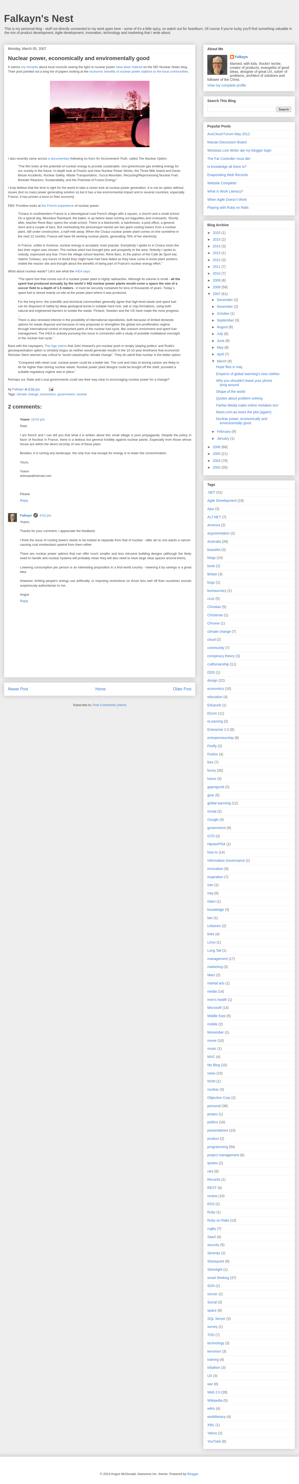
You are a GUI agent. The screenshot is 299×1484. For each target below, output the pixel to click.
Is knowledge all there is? (226, 167)
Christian (214, 607)
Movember (215, 1032)
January (223, 438)
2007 (217, 294)
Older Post (182, 689)
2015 (217, 239)
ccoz (211, 599)
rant (210, 1171)
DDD (211, 672)
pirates (212, 1114)
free (210, 762)
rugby (211, 1229)
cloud (211, 639)
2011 (217, 267)
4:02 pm (45, 515)
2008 (217, 287)
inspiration (215, 877)
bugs (211, 582)
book (211, 566)
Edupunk (214, 705)
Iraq (210, 893)
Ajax (210, 509)
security (213, 1245)
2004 (217, 461)
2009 (217, 280)
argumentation (218, 533)
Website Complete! (222, 183)
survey (212, 1327)
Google (213, 820)
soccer (212, 1294)
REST (212, 1188)
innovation (215, 869)
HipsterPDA (216, 844)
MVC (211, 1057)
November (225, 307)
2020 (217, 233)
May (220, 347)
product (213, 1139)
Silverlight (215, 1270)
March (222, 361)
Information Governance (226, 860)
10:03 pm (38, 419)
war (210, 1384)
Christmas (215, 615)
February (224, 431)
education (215, 697)
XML (211, 1425)
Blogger (192, 1474)
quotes (212, 1163)
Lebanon (214, 926)
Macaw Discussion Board (226, 142)
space (212, 1310)
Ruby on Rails (218, 1220)
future (211, 779)
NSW (211, 1081)
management (217, 959)
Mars (211, 975)
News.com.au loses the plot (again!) (244, 412)
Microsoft (214, 1008)
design (212, 680)
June (221, 341)
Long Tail (214, 951)
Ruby (211, 1212)
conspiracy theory (221, 656)
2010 (217, 273)
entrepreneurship (220, 738)
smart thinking (218, 1278)
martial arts (215, 983)
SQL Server (216, 1319)
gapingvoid (215, 787)
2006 (217, 447)
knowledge (215, 910)
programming (217, 1147)
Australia (214, 541)
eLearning (215, 721)
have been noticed (129, 67)
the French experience (58, 206)
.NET (211, 492)
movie (212, 1041)
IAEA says (82, 271)
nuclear (81, 394)
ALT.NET (214, 517)
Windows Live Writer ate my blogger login (239, 150)
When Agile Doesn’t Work (227, 200)
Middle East (216, 1016)
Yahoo (212, 1433)
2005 (217, 454)
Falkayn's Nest (39, 18)
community (215, 648)
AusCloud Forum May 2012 (228, 134)
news (211, 1073)
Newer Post (18, 689)
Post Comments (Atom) (109, 705)
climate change (27, 394)
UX (209, 1376)
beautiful (214, 550)
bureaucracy (216, 591)
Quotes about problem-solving (239, 398)
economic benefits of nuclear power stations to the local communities (138, 71)
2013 (217, 253)
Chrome (213, 623)
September (226, 320)
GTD (211, 836)
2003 (217, 467)
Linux (211, 942)
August (222, 327)
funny (211, 770)
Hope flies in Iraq (229, 367)
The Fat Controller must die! (229, 159)
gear (210, 795)
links (210, 934)
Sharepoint (215, 1261)
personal (214, 1106)
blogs (211, 558)
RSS (211, 1204)
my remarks (29, 67)
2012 (217, 260)
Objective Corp (218, 1098)
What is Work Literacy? (225, 191)
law (210, 918)
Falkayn (26, 515)
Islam (211, 901)
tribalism (213, 1368)
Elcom (212, 713)
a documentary (59, 158)
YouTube (214, 1441)
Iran (210, 885)
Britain (212, 574)
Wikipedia (215, 1400)
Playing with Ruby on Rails (228, 208)
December (225, 300)
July (220, 334)
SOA (211, 1286)
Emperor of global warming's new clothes (248, 374)
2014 (217, 246)
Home (100, 689)
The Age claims (56, 346)
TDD (211, 1335)
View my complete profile (226, 85)
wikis (211, 1408)
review (212, 1196)
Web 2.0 (213, 1392)
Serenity (213, 1253)
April (221, 354)
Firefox (212, 754)
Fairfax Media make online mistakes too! (247, 405)
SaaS (211, 1237)
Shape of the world (230, 392)
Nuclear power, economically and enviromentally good (241, 421)
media (212, 991)
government (66, 394)
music (212, 1049)
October (223, 314)
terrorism (214, 1351)
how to (212, 852)
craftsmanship (218, 664)
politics (212, 1122)
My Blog (213, 1065)
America (213, 525)
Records (213, 1179)
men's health (217, 1000)
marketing (215, 967)
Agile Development (222, 501)
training (213, 1360)
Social (212, 1302)
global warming (219, 803)
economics (48, 394)
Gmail (212, 811)
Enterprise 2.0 (218, 730)
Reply (24, 500)
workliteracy (216, 1417)
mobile (212, 1024)
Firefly (212, 746)
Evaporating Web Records (227, 175)
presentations (217, 1130)
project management (223, 1155)
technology (215, 1343)
